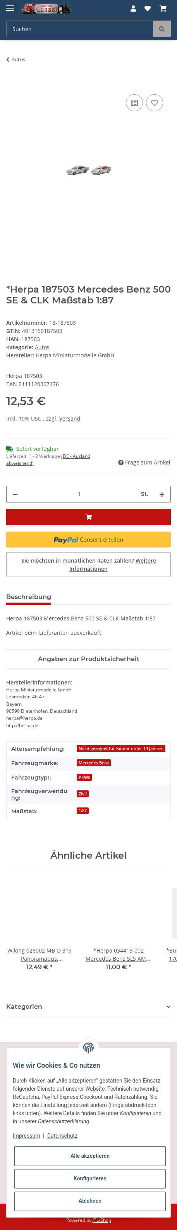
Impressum (26, 1136)
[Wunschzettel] (147, 8)
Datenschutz (62, 1136)
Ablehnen (90, 1201)
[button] (133, 8)
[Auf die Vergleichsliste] (134, 102)
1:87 (83, 810)
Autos (42, 347)
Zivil (83, 794)
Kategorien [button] (24, 1006)
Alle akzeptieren (90, 1156)
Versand (70, 418)
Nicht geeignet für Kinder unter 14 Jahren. (121, 748)
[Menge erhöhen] (161, 494)
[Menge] (79, 494)
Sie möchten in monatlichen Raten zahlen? (88, 564)
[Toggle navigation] (10, 5)
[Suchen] (79, 29)
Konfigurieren (90, 1178)
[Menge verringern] (15, 494)
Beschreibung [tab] (28, 597)
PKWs (84, 777)
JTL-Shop (102, 1220)
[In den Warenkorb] (12, 84)
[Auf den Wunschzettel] (154, 102)
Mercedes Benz (94, 763)
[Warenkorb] (163, 8)
